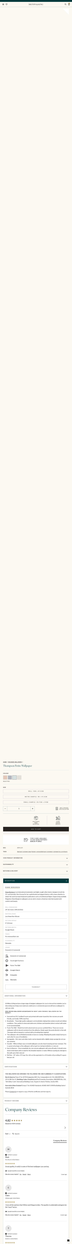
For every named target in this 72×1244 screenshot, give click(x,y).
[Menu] (3, 4)
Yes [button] (21, 540)
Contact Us (13, 457)
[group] (36, 486)
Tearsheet (36, 352)
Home (5, 127)
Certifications (36, 432)
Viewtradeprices (57, 185)
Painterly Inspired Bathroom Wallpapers (41, 217)
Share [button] (29, 540)
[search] (65, 4)
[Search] (20, 499)
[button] (9, 665)
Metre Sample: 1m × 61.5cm (36, 162)
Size (4, 153)
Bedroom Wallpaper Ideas (24, 217)
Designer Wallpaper (15, 127)
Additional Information (36, 361)
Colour (5, 139)
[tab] (60, 506)
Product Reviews (36, 466)
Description (36, 246)
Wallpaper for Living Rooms (60, 217)
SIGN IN (32, 206)
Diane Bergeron (12, 253)
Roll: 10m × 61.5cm (36, 156)
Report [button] (24, 540)
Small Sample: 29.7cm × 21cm (36, 167)
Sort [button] (7, 499)
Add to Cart (36, 194)
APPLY (40, 206)
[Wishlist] (6, 4)
